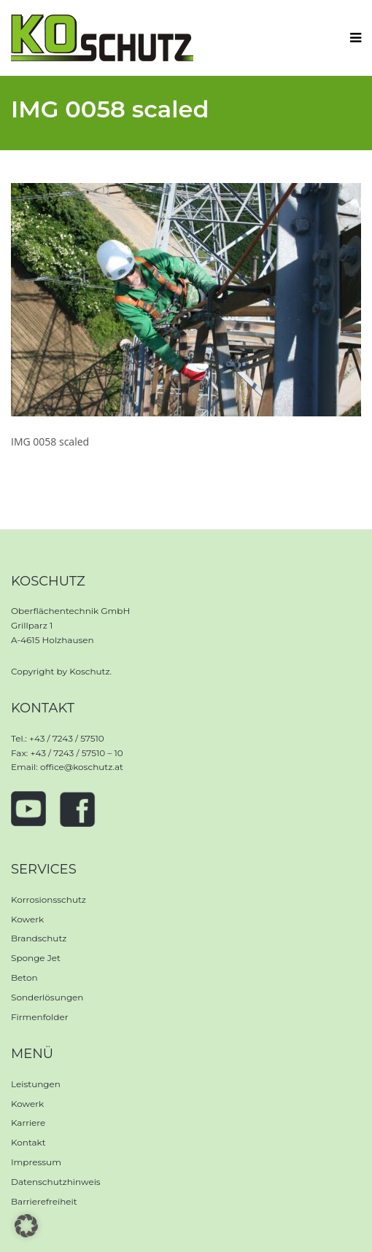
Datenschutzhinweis (56, 1181)
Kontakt (28, 1142)
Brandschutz (38, 938)
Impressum (36, 1161)
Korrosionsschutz (48, 899)
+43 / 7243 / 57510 (66, 738)
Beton (24, 977)
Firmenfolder (40, 1016)
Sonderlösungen (47, 997)
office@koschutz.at (81, 766)
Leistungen (36, 1083)
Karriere (28, 1122)
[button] (26, 1225)
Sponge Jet (36, 957)
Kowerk (27, 919)
